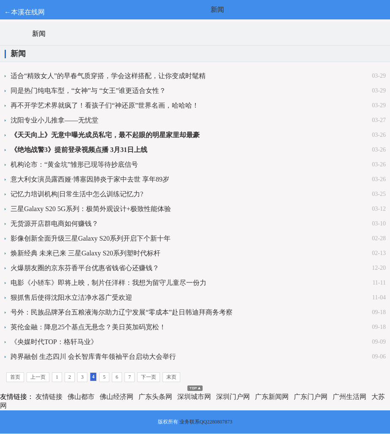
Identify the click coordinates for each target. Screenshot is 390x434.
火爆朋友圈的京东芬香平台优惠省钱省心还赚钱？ (85, 267)
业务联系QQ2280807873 (205, 422)
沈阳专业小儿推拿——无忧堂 (54, 120)
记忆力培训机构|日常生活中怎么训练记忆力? (77, 194)
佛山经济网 (116, 396)
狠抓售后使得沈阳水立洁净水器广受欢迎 (71, 297)
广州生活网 (349, 396)
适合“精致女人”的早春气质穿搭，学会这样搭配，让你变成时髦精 (108, 75)
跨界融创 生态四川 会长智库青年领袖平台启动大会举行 (93, 356)
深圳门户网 (233, 396)
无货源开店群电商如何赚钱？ (54, 223)
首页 (15, 377)
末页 (171, 377)
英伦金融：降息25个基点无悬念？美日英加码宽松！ (88, 327)
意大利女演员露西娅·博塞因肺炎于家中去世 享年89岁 (90, 179)
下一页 (148, 377)
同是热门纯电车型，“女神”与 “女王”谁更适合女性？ (88, 90)
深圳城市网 (194, 396)
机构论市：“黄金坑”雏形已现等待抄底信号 (74, 164)
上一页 (38, 377)
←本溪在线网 (24, 12)
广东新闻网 (272, 396)
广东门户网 (311, 396)
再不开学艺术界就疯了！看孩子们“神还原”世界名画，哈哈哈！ (105, 105)
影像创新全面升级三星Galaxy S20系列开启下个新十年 (91, 238)
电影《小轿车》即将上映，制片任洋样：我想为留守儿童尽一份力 (108, 282)
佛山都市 (81, 396)
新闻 (217, 9)
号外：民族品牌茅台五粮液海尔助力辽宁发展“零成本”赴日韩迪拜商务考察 (122, 312)
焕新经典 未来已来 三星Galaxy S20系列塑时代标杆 (85, 253)
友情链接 (48, 396)
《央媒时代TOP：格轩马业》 (54, 341)
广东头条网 (155, 396)
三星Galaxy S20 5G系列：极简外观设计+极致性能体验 (91, 208)
